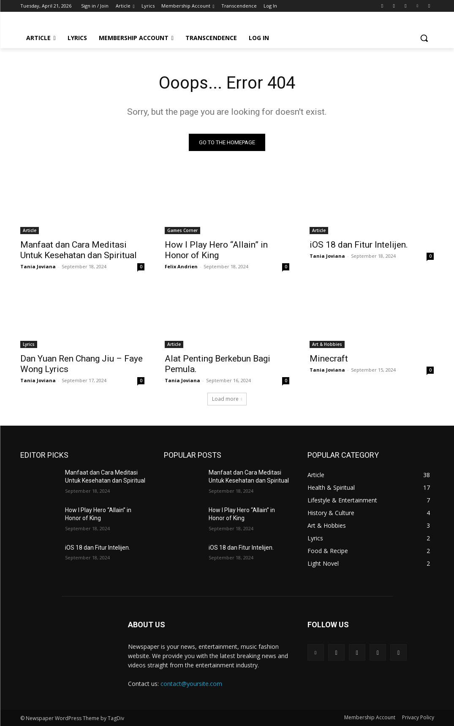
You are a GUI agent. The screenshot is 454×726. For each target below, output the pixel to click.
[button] (424, 38)
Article (29, 230)
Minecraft (329, 359)
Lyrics (29, 344)
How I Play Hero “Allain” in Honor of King (216, 250)
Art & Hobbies (327, 344)
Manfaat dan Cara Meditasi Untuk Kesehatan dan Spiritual (78, 250)
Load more (227, 398)
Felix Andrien (181, 266)
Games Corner (182, 230)
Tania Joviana (38, 266)
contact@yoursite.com (191, 684)
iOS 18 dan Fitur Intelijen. (359, 245)
